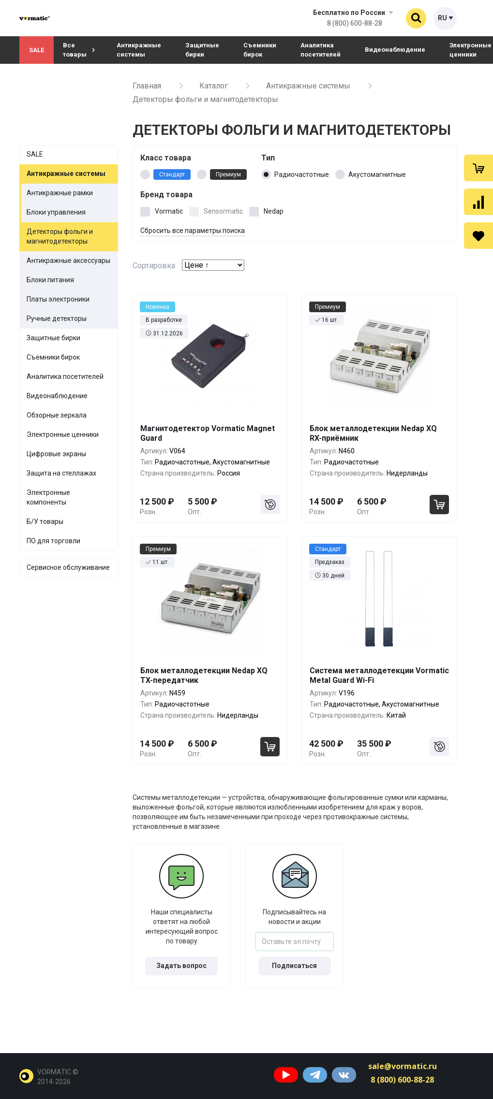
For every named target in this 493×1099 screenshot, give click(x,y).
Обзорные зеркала (57, 415)
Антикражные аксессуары (68, 260)
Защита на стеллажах (61, 473)
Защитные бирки (202, 50)
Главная (147, 85)
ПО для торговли (53, 541)
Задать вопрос (181, 965)
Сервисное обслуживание (68, 567)
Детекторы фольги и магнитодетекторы (60, 236)
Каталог (213, 85)
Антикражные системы (139, 50)
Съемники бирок (259, 50)
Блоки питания (50, 280)
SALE (36, 50)
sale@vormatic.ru (402, 1066)
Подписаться (294, 965)
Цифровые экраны (56, 454)
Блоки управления (56, 212)
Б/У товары (45, 521)
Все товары (79, 50)
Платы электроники (58, 299)
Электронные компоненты (48, 497)
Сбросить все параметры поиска (192, 230)
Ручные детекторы (57, 318)
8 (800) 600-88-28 (354, 23)
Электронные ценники (63, 434)
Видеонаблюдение (395, 49)
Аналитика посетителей (320, 50)
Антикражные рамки (60, 193)
